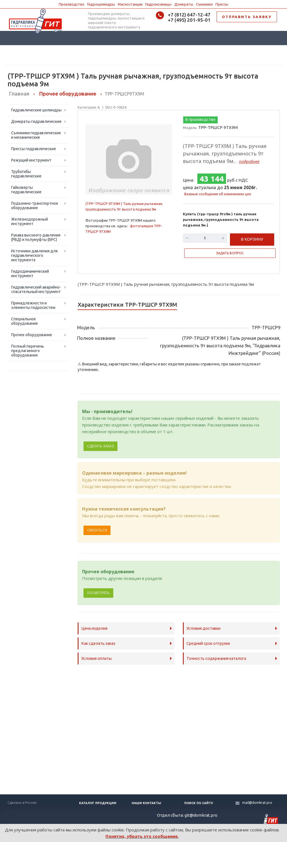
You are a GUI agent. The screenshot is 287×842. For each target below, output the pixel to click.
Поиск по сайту (198, 803)
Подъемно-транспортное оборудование (34, 205)
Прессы (221, 4)
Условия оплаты (96, 658)
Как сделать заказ (98, 643)
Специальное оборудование (24, 321)
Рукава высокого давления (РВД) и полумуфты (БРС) (35, 237)
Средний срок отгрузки (208, 643)
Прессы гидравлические (33, 149)
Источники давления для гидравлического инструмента (34, 255)
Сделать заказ (100, 446)
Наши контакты (146, 803)
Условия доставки (203, 628)
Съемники (204, 4)
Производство (71, 4)
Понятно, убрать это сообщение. (142, 836)
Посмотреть (98, 592)
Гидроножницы (158, 4)
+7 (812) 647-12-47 (189, 14)
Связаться (97, 530)
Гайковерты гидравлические (26, 189)
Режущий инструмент (31, 160)
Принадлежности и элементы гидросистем (33, 305)
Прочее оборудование (31, 335)
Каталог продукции (97, 803)
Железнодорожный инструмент (29, 221)
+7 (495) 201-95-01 (189, 20)
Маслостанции (130, 4)
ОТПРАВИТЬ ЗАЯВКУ (247, 17)
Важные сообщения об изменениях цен (217, 194)
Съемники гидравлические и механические (36, 135)
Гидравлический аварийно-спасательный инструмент (36, 289)
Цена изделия (94, 628)
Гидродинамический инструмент (30, 273)
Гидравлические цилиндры (36, 110)
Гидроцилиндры (101, 4)
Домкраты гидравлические (36, 121)
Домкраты (183, 4)
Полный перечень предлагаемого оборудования (27, 350)
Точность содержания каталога (216, 658)
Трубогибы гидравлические (26, 173)
